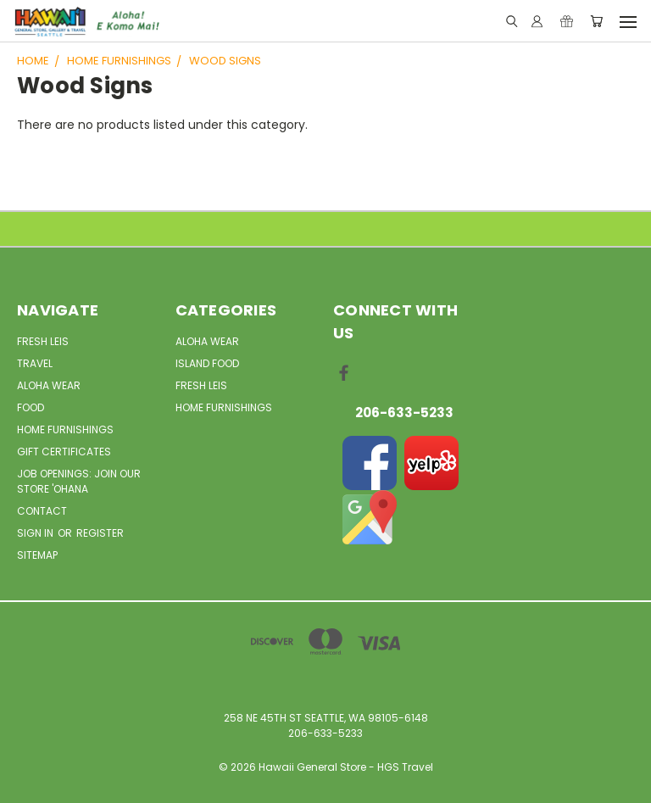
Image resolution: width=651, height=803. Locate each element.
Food (30, 407)
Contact (42, 511)
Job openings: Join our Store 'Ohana (79, 481)
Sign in (36, 533)
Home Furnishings (65, 429)
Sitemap (37, 555)
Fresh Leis (43, 341)
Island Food (207, 363)
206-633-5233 (404, 412)
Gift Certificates (64, 451)
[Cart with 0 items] (596, 22)
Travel (35, 363)
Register (100, 533)
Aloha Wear (49, 385)
